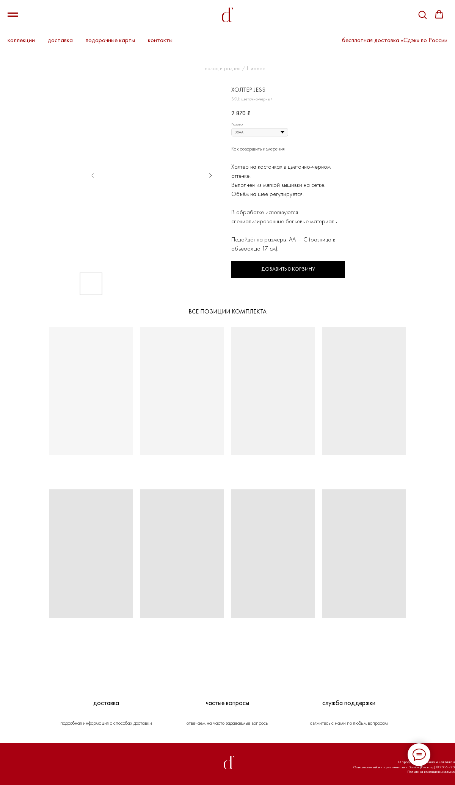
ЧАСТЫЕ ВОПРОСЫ (227, 702)
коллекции (21, 40)
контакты (160, 40)
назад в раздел (222, 68)
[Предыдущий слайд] (93, 175)
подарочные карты (110, 40)
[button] (422, 14)
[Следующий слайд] (210, 175)
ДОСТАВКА (106, 702)
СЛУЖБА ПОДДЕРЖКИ (348, 702)
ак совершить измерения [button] (259, 148)
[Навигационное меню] (13, 15)
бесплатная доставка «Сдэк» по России (394, 40)
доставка (60, 40)
